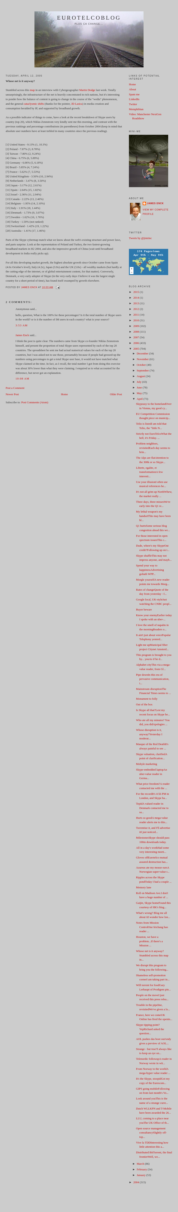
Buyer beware (144, 609)
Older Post (116, 394)
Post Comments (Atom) (34, 402)
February (142, 1169)
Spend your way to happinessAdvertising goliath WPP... (150, 570)
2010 (136, 320)
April (140, 398)
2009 (136, 326)
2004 (136, 1182)
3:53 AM (21, 325)
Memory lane (143, 887)
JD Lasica (76, 103)
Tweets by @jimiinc (140, 238)
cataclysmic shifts (34, 103)
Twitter (133, 104)
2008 (136, 331)
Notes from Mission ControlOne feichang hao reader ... (152, 927)
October (142, 364)
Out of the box (144, 704)
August (141, 376)
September (143, 370)
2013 (136, 303)
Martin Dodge (87, 90)
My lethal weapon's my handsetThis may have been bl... (153, 516)
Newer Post (12, 394)
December (143, 353)
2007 (136, 337)
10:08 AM (22, 378)
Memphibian (136, 109)
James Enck (22, 335)
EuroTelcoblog (89, 18)
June (140, 387)
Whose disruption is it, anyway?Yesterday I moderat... (149, 734)
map (32, 90)
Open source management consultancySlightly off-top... (151, 1132)
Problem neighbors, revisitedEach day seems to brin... (153, 448)
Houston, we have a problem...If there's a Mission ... (149, 941)
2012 (136, 309)
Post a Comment (15, 388)
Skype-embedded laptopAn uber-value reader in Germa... (151, 774)
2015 (136, 292)
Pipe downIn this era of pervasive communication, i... (152, 679)
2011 (136, 314)
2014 (136, 297)
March (141, 1163)
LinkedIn (134, 99)
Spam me (134, 94)
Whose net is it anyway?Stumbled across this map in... (152, 955)
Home (64, 394)
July (139, 381)
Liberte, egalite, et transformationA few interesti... (149, 472)
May (140, 393)
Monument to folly (146, 698)
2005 (136, 348)
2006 (136, 343)
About (132, 89)
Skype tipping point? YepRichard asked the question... (150, 1029)
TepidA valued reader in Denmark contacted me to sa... (152, 808)
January (141, 1175)
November (143, 359)
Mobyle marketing (146, 764)
